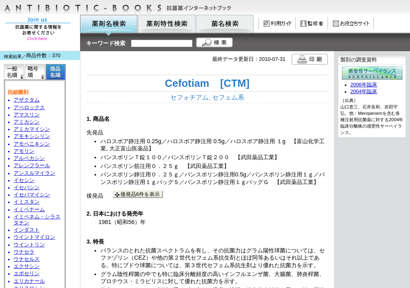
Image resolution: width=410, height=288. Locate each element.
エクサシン (27, 266)
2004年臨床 (363, 91)
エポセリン (27, 273)
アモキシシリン (32, 136)
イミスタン (27, 202)
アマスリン (27, 115)
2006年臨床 (363, 85)
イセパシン (27, 187)
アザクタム (27, 100)
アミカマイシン (32, 129)
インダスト (27, 230)
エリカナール (29, 281)
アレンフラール (32, 165)
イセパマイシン (32, 195)
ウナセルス (27, 259)
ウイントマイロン (34, 237)
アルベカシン (29, 158)
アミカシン (27, 122)
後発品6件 (140, 194)
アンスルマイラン (34, 173)
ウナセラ (24, 252)
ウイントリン (29, 245)
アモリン (24, 151)
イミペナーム (29, 209)
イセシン (24, 180)
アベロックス (29, 107)
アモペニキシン (32, 144)
